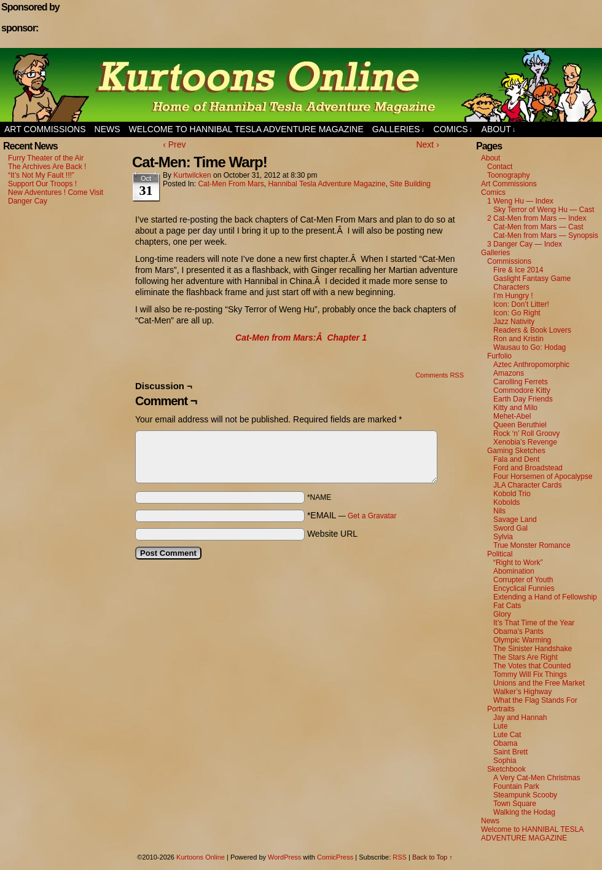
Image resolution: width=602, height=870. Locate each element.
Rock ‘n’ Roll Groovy (526, 433)
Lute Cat (507, 734)
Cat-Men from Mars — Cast (538, 227)
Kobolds (506, 502)
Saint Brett (510, 752)
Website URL (332, 534)
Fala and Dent (516, 459)
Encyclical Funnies (523, 588)
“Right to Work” (517, 562)
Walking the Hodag (524, 812)
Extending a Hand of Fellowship (545, 597)
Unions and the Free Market (539, 683)
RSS (400, 857)
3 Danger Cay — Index (524, 244)
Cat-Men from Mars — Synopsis (545, 235)
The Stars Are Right (525, 657)
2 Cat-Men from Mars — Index (536, 218)
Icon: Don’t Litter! (521, 304)
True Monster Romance (532, 545)
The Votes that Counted (532, 666)
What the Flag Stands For (535, 700)
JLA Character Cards (527, 485)
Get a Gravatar (372, 516)
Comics (453, 129)
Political (499, 554)
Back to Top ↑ (432, 857)
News (107, 129)
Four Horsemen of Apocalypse (542, 476)
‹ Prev (174, 144)
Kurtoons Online (301, 85)
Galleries (398, 129)
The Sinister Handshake (532, 648)
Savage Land (515, 519)
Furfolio (499, 356)
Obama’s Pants (518, 631)
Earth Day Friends (523, 399)
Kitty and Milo (515, 407)
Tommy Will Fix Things (530, 674)
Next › (427, 144)
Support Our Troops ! (42, 184)
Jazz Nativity (513, 321)
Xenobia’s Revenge (525, 442)
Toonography (508, 175)
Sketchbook (506, 769)
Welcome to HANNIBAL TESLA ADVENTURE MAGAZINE (246, 129)
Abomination (513, 571)
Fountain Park (516, 786)
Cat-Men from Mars (231, 184)
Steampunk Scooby (525, 795)
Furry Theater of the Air (46, 158)
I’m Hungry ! (513, 295)
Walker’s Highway (522, 691)
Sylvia (503, 536)
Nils (499, 511)
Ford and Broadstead (528, 468)
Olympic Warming (522, 640)
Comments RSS (439, 375)
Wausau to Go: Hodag (529, 347)
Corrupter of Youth (523, 579)
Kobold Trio (512, 493)
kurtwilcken (192, 175)
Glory (502, 614)
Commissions (509, 261)
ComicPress (335, 857)
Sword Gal (510, 528)
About (499, 129)
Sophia (504, 760)
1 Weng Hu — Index (520, 201)
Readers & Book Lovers (532, 330)
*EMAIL (352, 515)
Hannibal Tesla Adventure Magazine (326, 184)
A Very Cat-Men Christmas (536, 777)
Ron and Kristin (518, 338)
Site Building (410, 184)
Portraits (501, 709)
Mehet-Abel (512, 416)
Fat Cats (507, 605)
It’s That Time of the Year (533, 623)
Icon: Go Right (517, 313)
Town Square (514, 803)
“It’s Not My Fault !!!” (41, 175)
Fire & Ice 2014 (518, 270)
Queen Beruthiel (520, 425)
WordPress (284, 857)
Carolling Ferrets (520, 382)
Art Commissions (45, 129)
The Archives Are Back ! (47, 166)
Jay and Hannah (520, 717)
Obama (505, 743)
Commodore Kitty (521, 390)
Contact (499, 166)
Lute (500, 726)
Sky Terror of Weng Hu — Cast (543, 209)
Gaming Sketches (516, 450)
